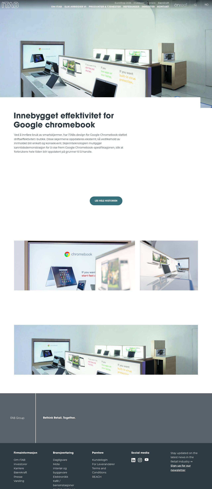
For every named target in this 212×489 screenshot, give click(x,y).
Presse (18, 476)
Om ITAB (19, 459)
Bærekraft (163, 2)
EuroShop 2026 (123, 2)
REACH (97, 476)
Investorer (139, 2)
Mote (56, 464)
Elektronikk (60, 476)
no (206, 5)
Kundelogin (100, 459)
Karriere (151, 2)
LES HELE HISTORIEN (106, 201)
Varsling (19, 481)
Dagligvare (60, 459)
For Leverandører (103, 464)
